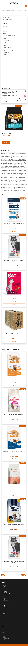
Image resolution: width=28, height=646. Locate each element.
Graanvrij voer (6, 40)
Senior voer (6, 43)
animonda (6, 54)
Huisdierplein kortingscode (7, 607)
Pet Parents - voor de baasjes (9, 35)
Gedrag (4, 590)
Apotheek (5, 28)
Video (4, 613)
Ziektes (4, 588)
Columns (4, 612)
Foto (3, 614)
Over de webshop (6, 603)
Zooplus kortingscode (6, 606)
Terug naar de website (7, 19)
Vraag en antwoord (6, 593)
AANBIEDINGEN (5, 26)
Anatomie (4, 586)
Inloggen (4, 628)
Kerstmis (4, 33)
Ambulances (5, 620)
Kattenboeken (5, 599)
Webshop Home (6, 17)
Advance (5, 49)
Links (3, 615)
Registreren (5, 627)
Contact (4, 640)
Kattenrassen (5, 591)
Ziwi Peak (5, 45)
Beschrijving (3, 147)
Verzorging (4, 587)
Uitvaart (4, 623)
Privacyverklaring (6, 638)
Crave (12, 10)
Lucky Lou (5, 42)
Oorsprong (4, 585)
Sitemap (4, 637)
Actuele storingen (6, 633)
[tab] (14, 148)
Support (4, 630)
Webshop (4, 598)
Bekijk (14, 231)
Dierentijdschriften (6, 600)
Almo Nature (6, 52)
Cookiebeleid (5, 639)
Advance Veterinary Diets (9, 50)
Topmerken (5, 31)
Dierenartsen (5, 622)
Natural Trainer (7, 38)
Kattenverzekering (6, 601)
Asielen (4, 619)
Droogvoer (7, 10)
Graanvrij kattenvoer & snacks (9, 30)
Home (3, 10)
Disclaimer (4, 636)
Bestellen (6, 142)
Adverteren (4, 635)
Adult (15, 10)
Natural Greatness (7, 47)
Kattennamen (5, 592)
